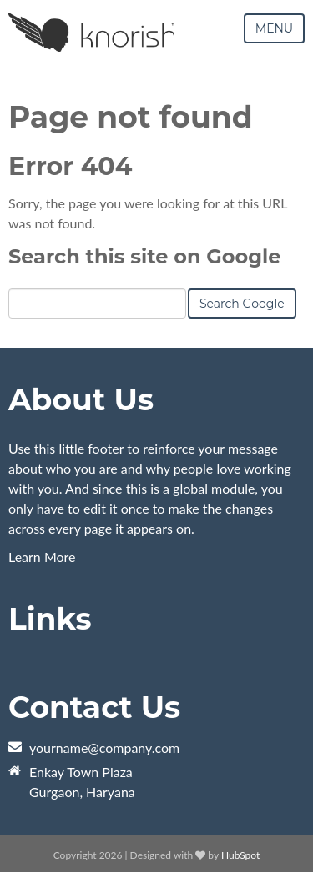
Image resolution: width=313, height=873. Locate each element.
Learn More (42, 556)
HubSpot (240, 855)
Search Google (242, 303)
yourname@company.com (104, 747)
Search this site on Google (144, 256)
